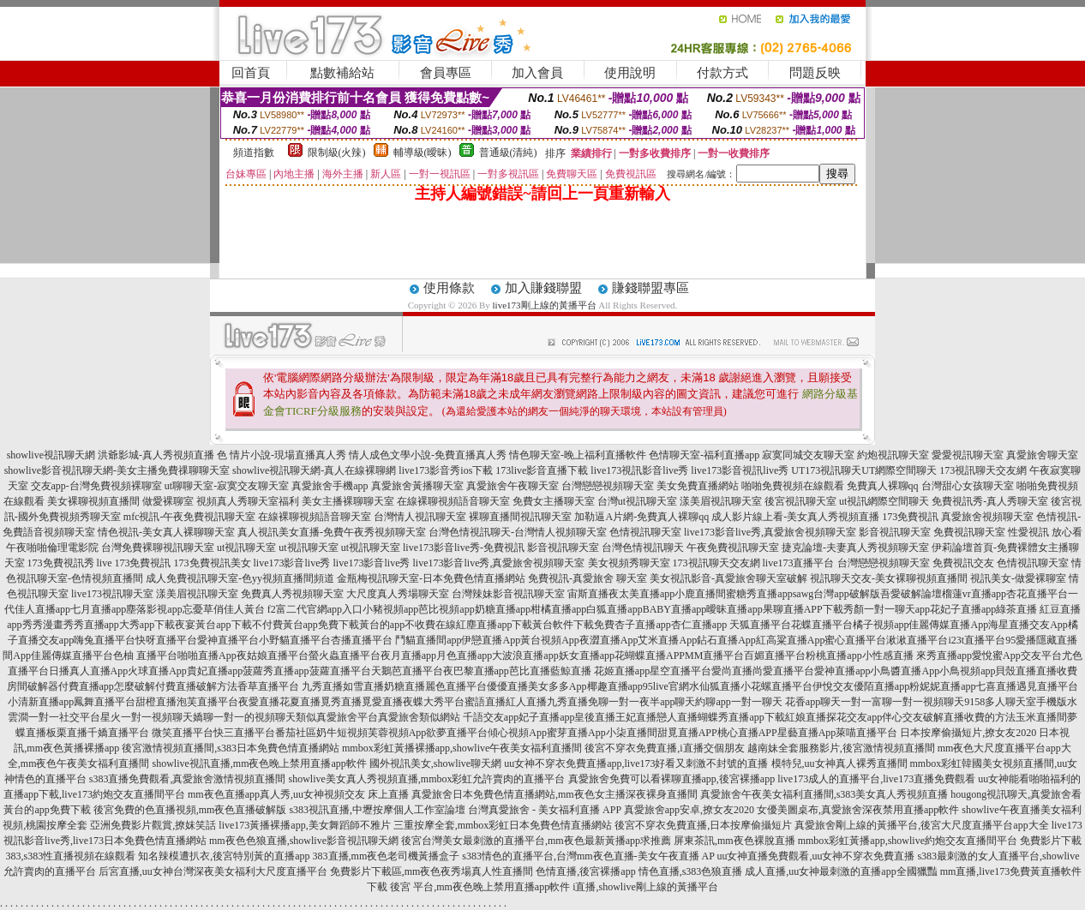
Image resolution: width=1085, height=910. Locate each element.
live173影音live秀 (292, 563)
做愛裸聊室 (168, 501)
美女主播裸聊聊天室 (348, 501)
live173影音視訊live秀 (739, 470)
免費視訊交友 (963, 563)
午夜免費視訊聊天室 (732, 548)
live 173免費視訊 (134, 563)
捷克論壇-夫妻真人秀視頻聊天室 (855, 548)
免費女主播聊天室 (554, 501)
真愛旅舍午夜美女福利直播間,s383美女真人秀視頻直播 (824, 794)
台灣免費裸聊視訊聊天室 (157, 548)
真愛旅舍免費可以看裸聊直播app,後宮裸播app (672, 779)
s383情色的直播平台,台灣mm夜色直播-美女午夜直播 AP (588, 856)
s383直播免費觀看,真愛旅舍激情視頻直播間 (187, 779)
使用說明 (630, 73)
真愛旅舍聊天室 (1042, 455)
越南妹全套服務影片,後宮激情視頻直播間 (841, 748)
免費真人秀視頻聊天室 (292, 594)
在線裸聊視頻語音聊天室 (453, 501)
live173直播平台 (799, 563)
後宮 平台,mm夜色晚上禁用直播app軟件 (480, 887)
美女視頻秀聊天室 (629, 563)
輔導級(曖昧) (422, 153)
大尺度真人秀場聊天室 (397, 594)
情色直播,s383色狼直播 (690, 871)
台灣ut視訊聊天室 (637, 501)
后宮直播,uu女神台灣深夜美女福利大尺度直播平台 (213, 871)
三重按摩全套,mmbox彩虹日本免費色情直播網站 (503, 825)
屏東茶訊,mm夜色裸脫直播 (734, 841)
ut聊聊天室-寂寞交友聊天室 (227, 486)
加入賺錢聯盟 (543, 288)
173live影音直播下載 (541, 470)
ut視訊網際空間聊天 (884, 501)
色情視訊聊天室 (645, 532)
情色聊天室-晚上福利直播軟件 (577, 455)
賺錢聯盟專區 (650, 288)
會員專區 (445, 73)
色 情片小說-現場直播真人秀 (281, 455)
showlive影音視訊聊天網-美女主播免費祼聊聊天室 (117, 470)
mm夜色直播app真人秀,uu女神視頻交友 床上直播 (298, 794)
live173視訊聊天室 (112, 594)
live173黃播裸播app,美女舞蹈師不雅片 (304, 825)
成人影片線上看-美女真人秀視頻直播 (795, 517)
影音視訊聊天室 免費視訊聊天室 (932, 532)
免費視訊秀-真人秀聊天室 (990, 501)
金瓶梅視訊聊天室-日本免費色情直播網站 (431, 578)
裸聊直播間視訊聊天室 (520, 517)
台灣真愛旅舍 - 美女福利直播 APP (544, 810)
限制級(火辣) (337, 153)
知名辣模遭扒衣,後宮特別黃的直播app (223, 856)
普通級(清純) (508, 153)
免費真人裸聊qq (883, 486)
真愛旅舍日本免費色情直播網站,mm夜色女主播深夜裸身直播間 (554, 794)
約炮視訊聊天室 (893, 455)
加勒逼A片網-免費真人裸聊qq (641, 517)
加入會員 (537, 73)
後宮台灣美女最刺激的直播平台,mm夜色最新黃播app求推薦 (536, 841)
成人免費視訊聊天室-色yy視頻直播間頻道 (240, 578)
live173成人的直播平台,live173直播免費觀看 (876, 779)
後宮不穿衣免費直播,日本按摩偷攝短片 (703, 825)
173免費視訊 (910, 517)
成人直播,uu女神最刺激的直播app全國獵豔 (841, 871)
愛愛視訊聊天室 (968, 455)
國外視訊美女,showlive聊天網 (435, 763)
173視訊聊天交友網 (983, 470)
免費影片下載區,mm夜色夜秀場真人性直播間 (432, 871)
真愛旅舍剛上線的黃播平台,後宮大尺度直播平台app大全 (921, 825)
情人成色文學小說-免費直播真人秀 (428, 455)
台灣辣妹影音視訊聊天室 (508, 594)
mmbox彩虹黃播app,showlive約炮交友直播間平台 (907, 841)
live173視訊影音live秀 (639, 470)
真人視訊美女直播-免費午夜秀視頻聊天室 (331, 532)
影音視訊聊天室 (563, 548)
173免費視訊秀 (60, 563)
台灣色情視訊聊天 (643, 548)
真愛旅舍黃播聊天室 (417, 486)
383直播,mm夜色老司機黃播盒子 (386, 856)
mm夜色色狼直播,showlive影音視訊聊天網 (304, 841)
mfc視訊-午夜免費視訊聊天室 (189, 517)
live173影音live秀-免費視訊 (464, 548)
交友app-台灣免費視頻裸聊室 (96, 486)
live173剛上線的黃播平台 (544, 305)
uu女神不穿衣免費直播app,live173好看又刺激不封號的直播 (636, 763)
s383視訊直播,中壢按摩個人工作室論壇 (377, 810)
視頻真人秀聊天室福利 (247, 501)
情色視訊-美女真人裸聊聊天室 (166, 532)
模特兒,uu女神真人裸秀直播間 (839, 763)
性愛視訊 (1028, 532)
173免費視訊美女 (212, 563)
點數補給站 (342, 73)
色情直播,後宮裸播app (585, 871)
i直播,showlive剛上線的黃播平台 (645, 887)
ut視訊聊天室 (246, 548)
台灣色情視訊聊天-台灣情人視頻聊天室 (518, 532)
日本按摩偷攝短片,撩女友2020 (968, 733)
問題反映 (815, 73)
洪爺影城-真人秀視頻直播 (156, 455)
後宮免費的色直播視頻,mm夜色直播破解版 (190, 810)
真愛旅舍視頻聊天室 (987, 517)
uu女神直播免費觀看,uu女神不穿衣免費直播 (815, 856)
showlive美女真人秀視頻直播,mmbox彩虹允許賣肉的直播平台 (427, 779)
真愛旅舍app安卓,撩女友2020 (689, 810)
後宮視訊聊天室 (800, 501)
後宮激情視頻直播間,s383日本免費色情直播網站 (230, 748)
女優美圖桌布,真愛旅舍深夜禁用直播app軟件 (858, 810)
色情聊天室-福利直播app (704, 455)
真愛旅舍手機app (329, 486)
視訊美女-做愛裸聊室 (1018, 578)
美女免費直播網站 (697, 486)
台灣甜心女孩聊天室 (967, 486)
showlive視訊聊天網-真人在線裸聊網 (314, 470)
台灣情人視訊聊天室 (420, 517)
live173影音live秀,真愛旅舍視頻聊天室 (770, 532)
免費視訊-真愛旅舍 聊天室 (587, 578)
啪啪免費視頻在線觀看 (792, 486)
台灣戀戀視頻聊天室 (607, 486)
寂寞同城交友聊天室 (808, 455)
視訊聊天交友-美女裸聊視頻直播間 (889, 578)
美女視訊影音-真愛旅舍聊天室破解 (728, 578)
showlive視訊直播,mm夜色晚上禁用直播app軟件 (260, 763)
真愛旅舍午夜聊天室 (512, 486)
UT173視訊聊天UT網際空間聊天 (864, 470)
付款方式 (722, 73)
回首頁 (250, 73)
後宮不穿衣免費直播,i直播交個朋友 (664, 748)
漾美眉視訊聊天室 (721, 501)
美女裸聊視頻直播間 (93, 501)
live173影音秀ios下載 (446, 470)
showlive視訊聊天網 (51, 455)
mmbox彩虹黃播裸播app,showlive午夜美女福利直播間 (462, 748)
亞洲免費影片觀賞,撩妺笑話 (153, 825)
